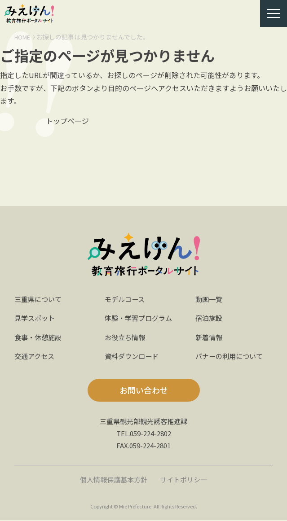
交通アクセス (35, 356)
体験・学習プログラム (141, 319)
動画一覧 (209, 299)
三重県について (39, 299)
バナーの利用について (231, 356)
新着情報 (209, 338)
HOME (23, 36)
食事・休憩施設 (39, 338)
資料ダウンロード (133, 356)
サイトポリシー (186, 480)
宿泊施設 (209, 319)
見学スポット (35, 319)
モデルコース (126, 299)
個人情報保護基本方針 (112, 480)
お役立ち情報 (126, 338)
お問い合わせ (143, 391)
